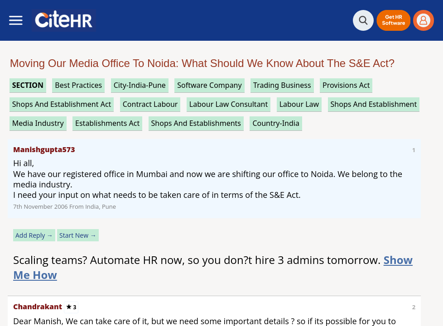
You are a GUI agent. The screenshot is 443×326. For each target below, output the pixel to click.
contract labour (150, 104)
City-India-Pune (140, 85)
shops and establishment (374, 104)
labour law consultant (228, 104)
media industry (38, 123)
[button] (393, 20)
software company (209, 85)
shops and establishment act (61, 104)
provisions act (346, 85)
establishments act (107, 123)
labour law (299, 104)
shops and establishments (196, 123)
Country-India (275, 123)
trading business (282, 85)
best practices (78, 85)
